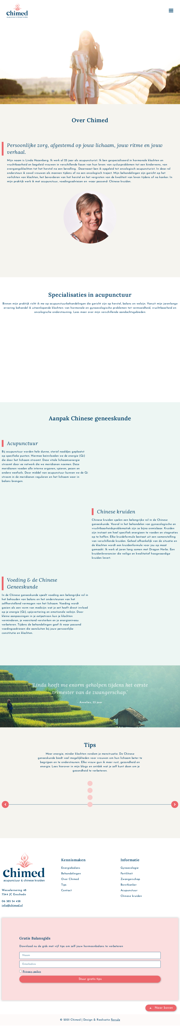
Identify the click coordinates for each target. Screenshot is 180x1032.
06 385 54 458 (11, 907)
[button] (5, 810)
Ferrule (115, 1026)
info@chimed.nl (12, 912)
